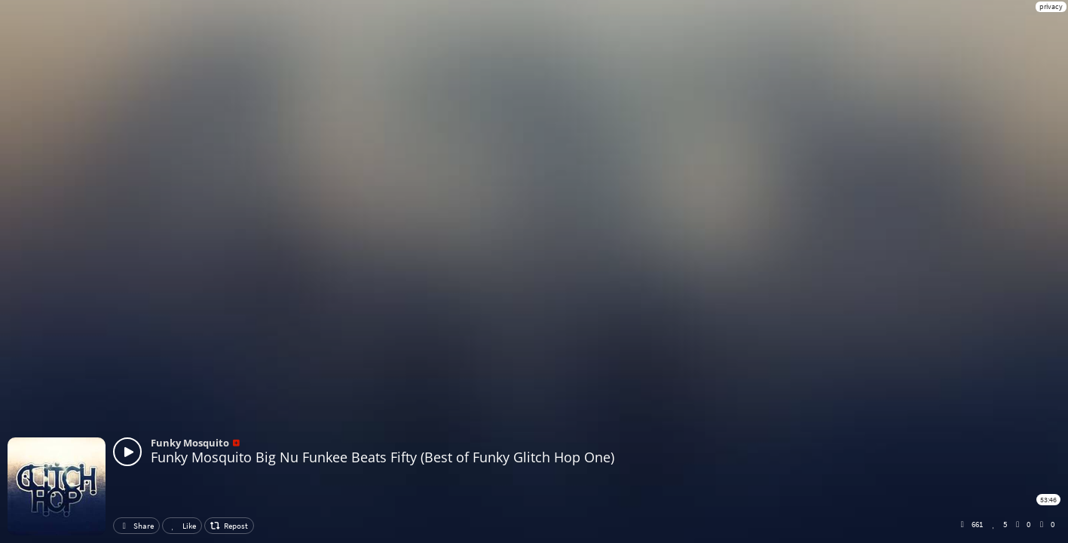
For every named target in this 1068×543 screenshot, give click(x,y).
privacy (1051, 6)
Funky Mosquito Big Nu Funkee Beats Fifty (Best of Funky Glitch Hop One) (382, 457)
